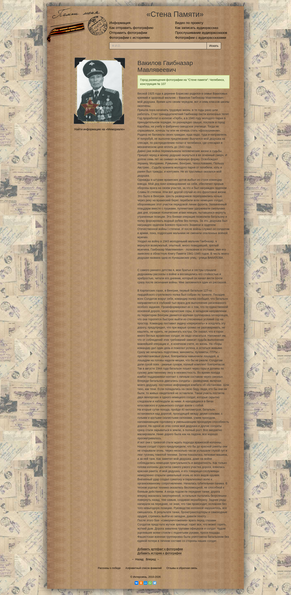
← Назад (137, 559)
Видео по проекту (189, 23)
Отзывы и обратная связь (181, 568)
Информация (119, 23)
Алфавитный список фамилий (143, 568)
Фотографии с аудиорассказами (200, 38)
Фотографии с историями (129, 38)
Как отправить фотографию (131, 28)
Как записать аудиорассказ (196, 28)
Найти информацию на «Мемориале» (99, 129)
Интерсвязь (140, 577)
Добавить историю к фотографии (160, 553)
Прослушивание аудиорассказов (201, 33)
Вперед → (152, 559)
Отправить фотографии (128, 33)
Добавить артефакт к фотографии (160, 549)
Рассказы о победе (109, 568)
